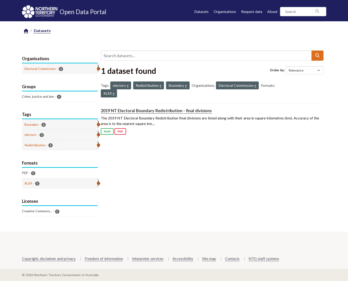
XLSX (107, 131)
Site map (209, 258)
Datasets (201, 11)
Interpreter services (147, 258)
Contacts (232, 258)
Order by (277, 70)
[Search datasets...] (206, 55)
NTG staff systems (264, 258)
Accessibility (182, 258)
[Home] (26, 31)
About (272, 11)
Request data (251, 11)
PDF (120, 131)
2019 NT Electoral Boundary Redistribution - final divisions (156, 110)
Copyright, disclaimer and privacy (49, 258)
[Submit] (317, 55)
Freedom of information (104, 258)
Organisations (225, 11)
